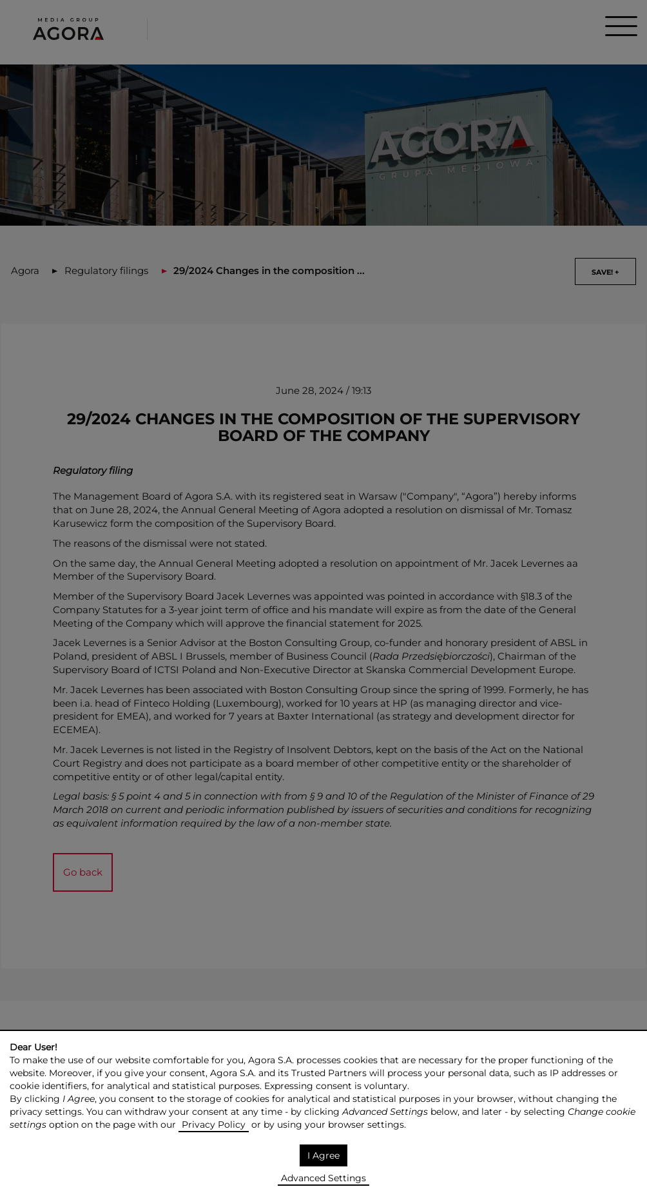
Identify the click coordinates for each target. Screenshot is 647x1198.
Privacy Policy (214, 1124)
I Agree (323, 1155)
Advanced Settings (323, 1178)
